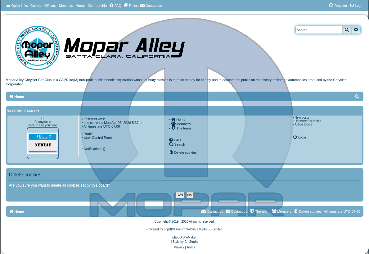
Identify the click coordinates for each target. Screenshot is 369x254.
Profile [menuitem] (88, 134)
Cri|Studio (191, 241)
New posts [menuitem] (302, 117)
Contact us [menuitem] (236, 211)
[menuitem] (115, 5)
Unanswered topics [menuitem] (308, 121)
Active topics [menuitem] (303, 124)
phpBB (168, 229)
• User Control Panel (97, 137)
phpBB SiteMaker (185, 237)
